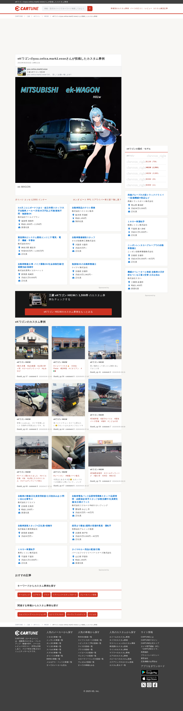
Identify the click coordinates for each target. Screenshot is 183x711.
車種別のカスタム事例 (120, 8)
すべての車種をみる (86, 665)
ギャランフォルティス (76, 614)
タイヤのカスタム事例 (119, 640)
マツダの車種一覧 (54, 646)
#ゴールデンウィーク (31, 368)
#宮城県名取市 (96, 473)
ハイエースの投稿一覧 (87, 653)
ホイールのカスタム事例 (120, 637)
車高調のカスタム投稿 (119, 646)
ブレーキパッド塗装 (88, 595)
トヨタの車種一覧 (54, 637)
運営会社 (144, 658)
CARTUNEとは (147, 637)
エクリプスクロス (56, 614)
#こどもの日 (113, 421)
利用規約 (144, 652)
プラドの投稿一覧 (85, 650)
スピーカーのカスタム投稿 (121, 659)
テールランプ (24, 595)
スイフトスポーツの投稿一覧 (90, 640)
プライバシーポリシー (150, 655)
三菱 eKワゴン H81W (36, 72)
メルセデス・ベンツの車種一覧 (59, 662)
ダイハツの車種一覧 (55, 656)
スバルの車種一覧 (54, 650)
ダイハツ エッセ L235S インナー (31, 199)
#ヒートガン (58, 476)
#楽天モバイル (106, 419)
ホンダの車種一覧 (54, 643)
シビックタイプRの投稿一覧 (89, 643)
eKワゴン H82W (24, 362)
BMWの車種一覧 (53, 659)
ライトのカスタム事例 (119, 650)
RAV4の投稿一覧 (85, 637)
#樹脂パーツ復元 (72, 476)
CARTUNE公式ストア (150, 643)
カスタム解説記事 (160, 8)
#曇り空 (97, 476)
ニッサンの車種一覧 (55, 640)
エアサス (36, 595)
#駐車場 (63, 368)
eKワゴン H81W (97, 362)
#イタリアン (74, 368)
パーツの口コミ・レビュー (141, 8)
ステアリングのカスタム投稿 (121, 662)
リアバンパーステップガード (64, 595)
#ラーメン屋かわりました (27, 476)
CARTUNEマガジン (149, 640)
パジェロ (92, 614)
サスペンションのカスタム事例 (122, 643)
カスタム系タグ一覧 (118, 665)
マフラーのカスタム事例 (120, 653)
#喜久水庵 (21, 366)
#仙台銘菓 (31, 366)
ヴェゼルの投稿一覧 (86, 662)
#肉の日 (112, 476)
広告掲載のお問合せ (149, 661)
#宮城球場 (94, 419)
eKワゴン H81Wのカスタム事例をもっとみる (68, 312)
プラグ (46, 595)
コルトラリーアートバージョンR (32, 614)
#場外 (103, 421)
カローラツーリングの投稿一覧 (91, 659)
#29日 (104, 476)
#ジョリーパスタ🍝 (61, 366)
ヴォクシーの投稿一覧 (87, 656)
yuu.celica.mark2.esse (37, 69)
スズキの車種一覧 (54, 653)
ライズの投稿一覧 (85, 646)
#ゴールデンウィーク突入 (31, 481)
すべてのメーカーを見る (57, 665)
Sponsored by (104, 287)
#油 (23, 478)
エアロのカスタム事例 (119, 656)
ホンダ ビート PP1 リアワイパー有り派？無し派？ (97, 199)
